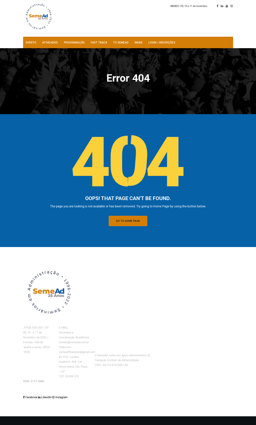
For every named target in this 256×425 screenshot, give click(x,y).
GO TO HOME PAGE (128, 221)
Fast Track (99, 42)
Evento (31, 42)
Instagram (60, 397)
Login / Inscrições (161, 42)
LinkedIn (45, 397)
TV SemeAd (121, 42)
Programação (74, 42)
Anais (138, 42)
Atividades (50, 42)
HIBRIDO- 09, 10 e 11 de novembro (188, 6)
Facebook (30, 397)
